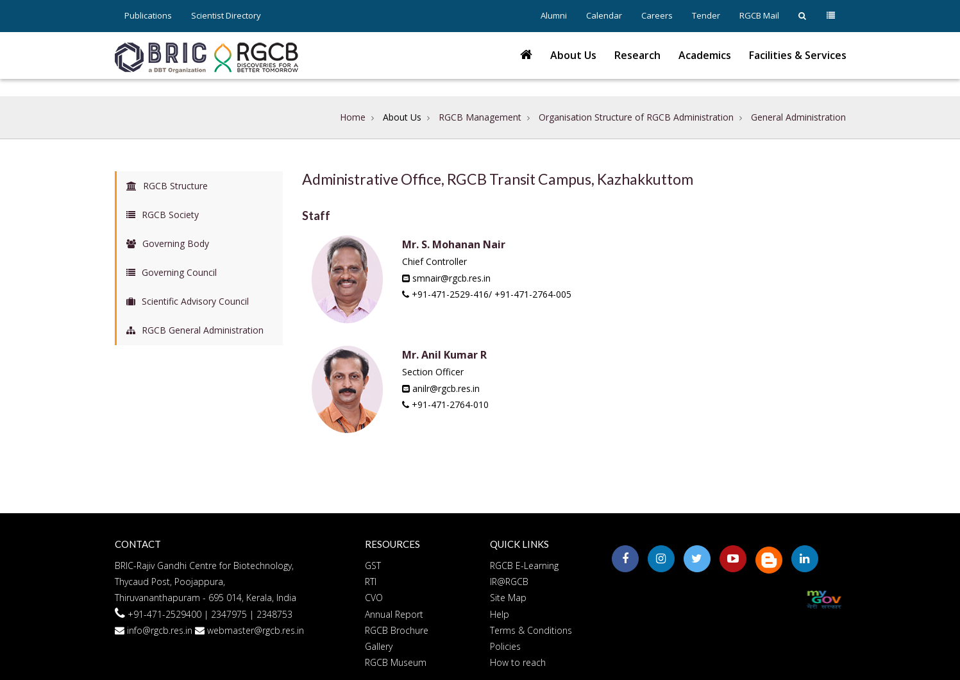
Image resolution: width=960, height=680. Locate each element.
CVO (374, 597)
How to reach (518, 662)
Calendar (604, 15)
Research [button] (637, 55)
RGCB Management (480, 117)
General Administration (798, 117)
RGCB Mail (759, 15)
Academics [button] (704, 55)
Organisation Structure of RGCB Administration (636, 117)
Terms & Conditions (531, 630)
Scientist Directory (226, 15)
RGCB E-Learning (524, 565)
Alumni (554, 15)
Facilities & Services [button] (797, 55)
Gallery (378, 646)
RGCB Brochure (396, 630)
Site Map (508, 597)
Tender (706, 15)
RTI (370, 581)
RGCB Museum (395, 662)
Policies (505, 646)
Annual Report (394, 614)
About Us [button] (573, 55)
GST (373, 565)
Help (499, 614)
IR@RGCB (509, 581)
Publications (148, 15)
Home (353, 117)
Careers (657, 15)
